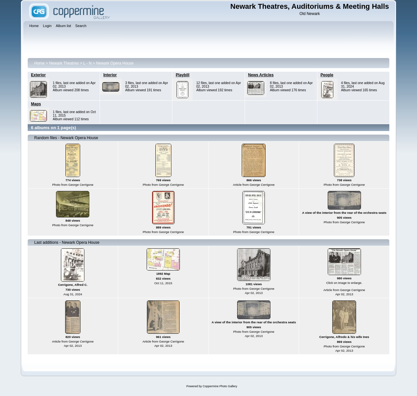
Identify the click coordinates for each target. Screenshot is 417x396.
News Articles (261, 75)
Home (39, 63)
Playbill (182, 75)
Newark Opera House (115, 63)
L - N (87, 63)
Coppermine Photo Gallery (220, 386)
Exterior (38, 75)
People (327, 75)
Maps (36, 104)
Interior (110, 75)
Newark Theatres (64, 63)
